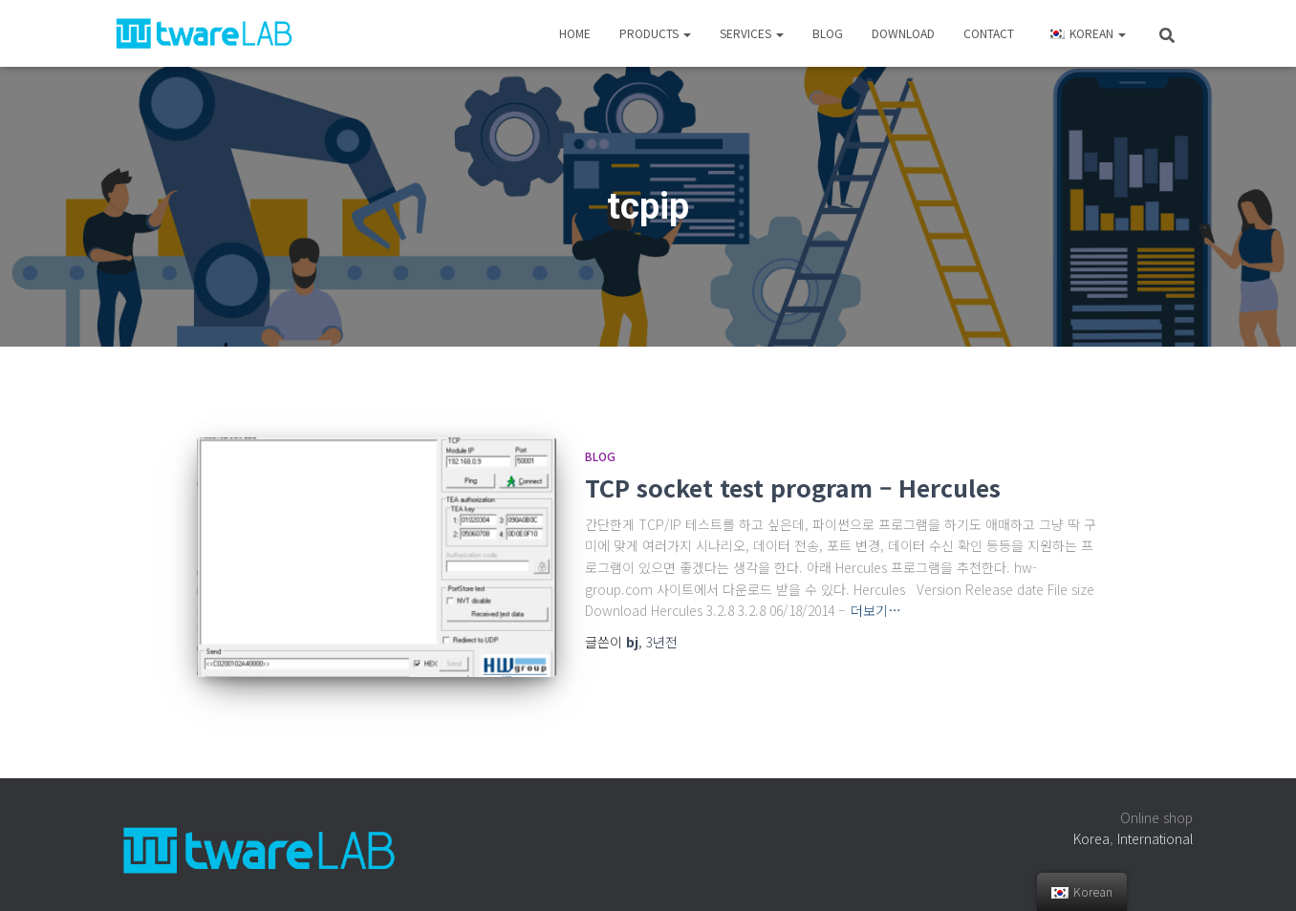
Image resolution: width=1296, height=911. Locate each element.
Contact (988, 33)
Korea (1091, 838)
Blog (827, 33)
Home (575, 33)
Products (655, 33)
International (1155, 838)
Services (752, 33)
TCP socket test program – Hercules (793, 487)
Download (903, 33)
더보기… (876, 610)
